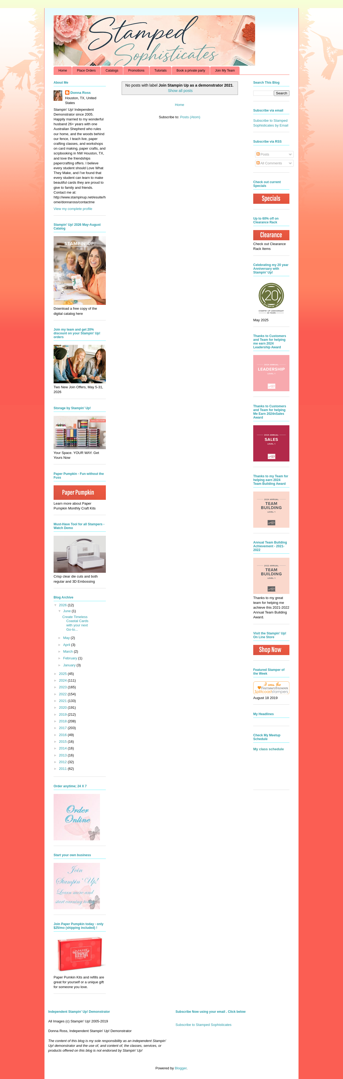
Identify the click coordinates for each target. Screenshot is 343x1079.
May (67, 638)
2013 (63, 755)
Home (62, 70)
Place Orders (86, 70)
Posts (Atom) (190, 117)
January (70, 665)
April (67, 645)
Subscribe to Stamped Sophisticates (204, 1025)
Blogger (181, 1068)
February (70, 658)
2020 (63, 707)
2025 (63, 674)
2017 (63, 728)
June (67, 611)
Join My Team (225, 70)
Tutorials (160, 70)
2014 (63, 748)
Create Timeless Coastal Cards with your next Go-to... (75, 623)
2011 (63, 769)
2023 (63, 687)
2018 (63, 721)
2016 (63, 735)
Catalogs (112, 70)
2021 (63, 701)
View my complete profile (73, 209)
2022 (63, 694)
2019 (63, 714)
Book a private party (191, 70)
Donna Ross (80, 93)
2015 (63, 742)
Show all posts (180, 90)
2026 (63, 605)
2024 (63, 680)
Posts (262, 154)
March (68, 651)
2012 (63, 762)
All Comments (269, 163)
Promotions (136, 70)
